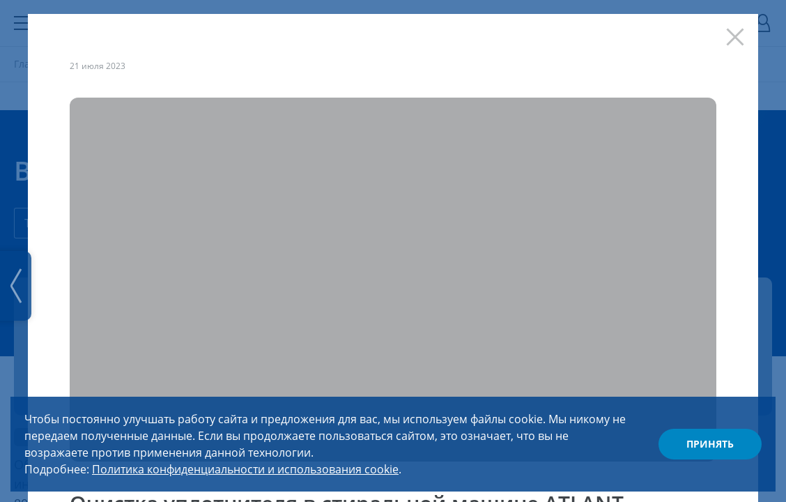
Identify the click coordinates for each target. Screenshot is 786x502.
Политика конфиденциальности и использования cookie (245, 469)
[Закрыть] (738, 33)
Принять (710, 443)
